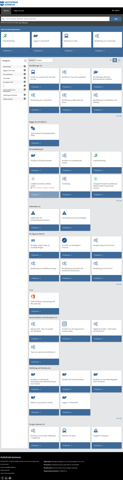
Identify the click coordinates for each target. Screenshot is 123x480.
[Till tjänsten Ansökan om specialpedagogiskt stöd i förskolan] (106, 380)
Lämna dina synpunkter (7, 473)
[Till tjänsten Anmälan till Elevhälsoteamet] (73, 379)
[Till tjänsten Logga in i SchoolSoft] (42, 40)
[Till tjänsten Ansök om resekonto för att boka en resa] (44, 77)
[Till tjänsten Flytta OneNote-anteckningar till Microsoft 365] (44, 302)
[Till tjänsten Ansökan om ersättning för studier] (75, 161)
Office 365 (25, 22)
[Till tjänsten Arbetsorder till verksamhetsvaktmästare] (44, 218)
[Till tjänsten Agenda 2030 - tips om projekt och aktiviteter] (44, 329)
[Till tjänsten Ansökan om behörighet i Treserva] (75, 245)
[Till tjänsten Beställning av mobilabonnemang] (44, 268)
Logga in (115, 10)
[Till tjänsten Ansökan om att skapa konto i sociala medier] (75, 329)
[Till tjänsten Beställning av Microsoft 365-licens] (75, 100)
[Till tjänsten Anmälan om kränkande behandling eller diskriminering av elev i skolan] (44, 381)
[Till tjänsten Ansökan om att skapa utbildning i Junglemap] (44, 436)
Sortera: (32, 60)
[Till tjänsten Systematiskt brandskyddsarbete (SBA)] (44, 133)
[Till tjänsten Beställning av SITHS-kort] (103, 268)
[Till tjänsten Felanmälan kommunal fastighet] (75, 217)
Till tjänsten (7, 51)
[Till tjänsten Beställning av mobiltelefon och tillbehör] (106, 100)
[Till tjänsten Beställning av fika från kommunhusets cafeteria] (106, 77)
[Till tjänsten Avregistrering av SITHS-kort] (104, 244)
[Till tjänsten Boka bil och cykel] (71, 40)
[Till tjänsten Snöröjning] (67, 183)
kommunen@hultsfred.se (8, 467)
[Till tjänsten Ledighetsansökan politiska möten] (44, 184)
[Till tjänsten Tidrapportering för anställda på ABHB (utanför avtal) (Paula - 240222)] (106, 185)
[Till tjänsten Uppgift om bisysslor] (101, 435)
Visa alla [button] (119, 116)
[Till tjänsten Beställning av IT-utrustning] (106, 40)
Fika (20, 22)
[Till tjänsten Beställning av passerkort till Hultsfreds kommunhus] (75, 269)
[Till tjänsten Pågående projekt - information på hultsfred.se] (106, 329)
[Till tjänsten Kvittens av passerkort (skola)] (42, 402)
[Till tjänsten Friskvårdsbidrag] (9, 40)
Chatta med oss (5, 470)
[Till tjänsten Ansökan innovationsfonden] (42, 160)
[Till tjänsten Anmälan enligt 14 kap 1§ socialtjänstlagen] (44, 245)
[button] (25, 60)
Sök (116, 19)
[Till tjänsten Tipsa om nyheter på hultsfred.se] (44, 351)
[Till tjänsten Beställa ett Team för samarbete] (74, 76)
